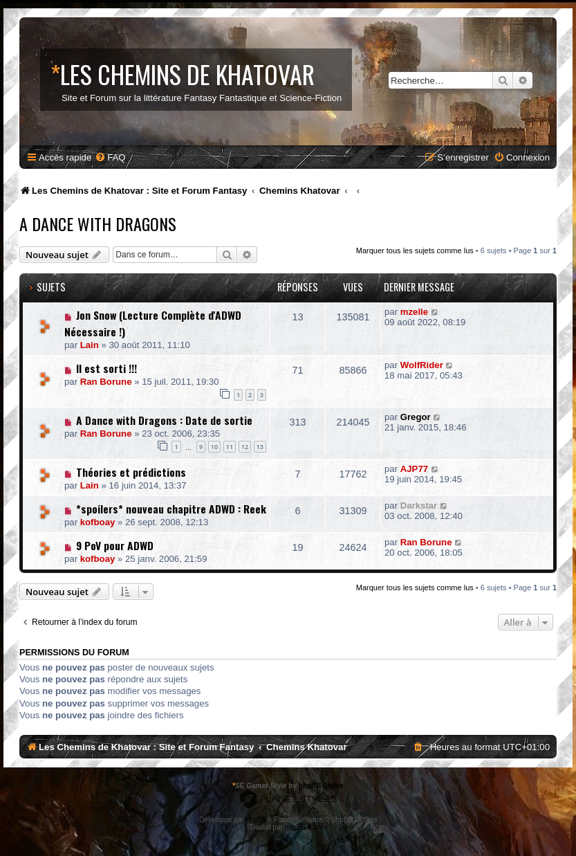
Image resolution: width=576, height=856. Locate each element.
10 (214, 446)
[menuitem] (110, 157)
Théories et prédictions (131, 472)
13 (260, 446)
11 (229, 446)
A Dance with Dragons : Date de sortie (164, 420)
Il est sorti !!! (106, 368)
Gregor (415, 417)
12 (244, 446)
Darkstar (419, 505)
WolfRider (421, 365)
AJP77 (414, 469)
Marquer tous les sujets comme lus (415, 250)
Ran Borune (106, 381)
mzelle (414, 312)
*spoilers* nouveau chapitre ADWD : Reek (171, 508)
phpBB (256, 819)
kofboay (97, 522)
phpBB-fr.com (306, 827)
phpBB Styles (321, 786)
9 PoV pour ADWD (115, 545)
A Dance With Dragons (97, 223)
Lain (89, 345)
